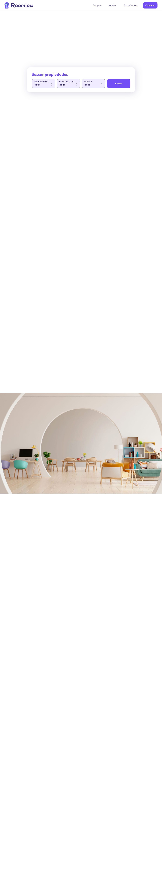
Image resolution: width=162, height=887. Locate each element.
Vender (112, 5)
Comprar (96, 5)
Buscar (118, 83)
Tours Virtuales (130, 5)
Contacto (150, 5)
